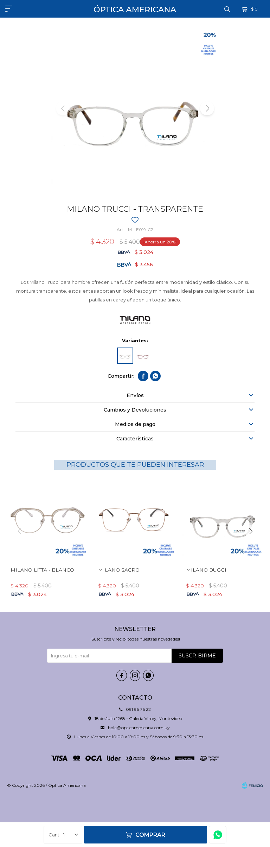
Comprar (150, 835)
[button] (207, 108)
